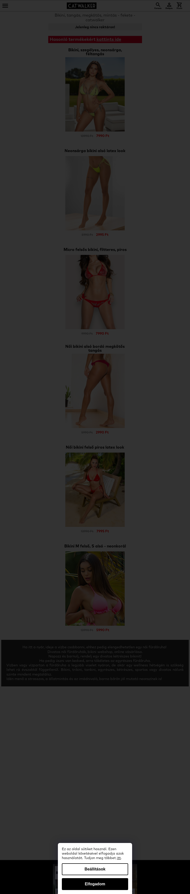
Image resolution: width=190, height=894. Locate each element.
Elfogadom (95, 884)
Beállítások (95, 869)
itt (119, 858)
